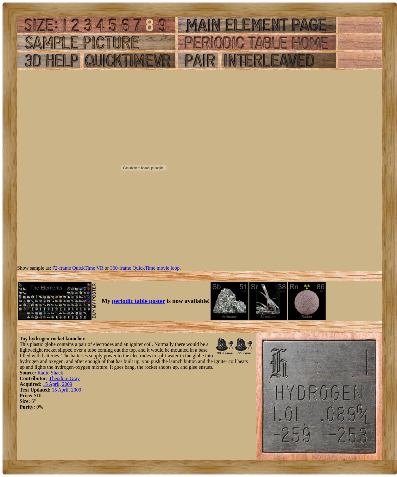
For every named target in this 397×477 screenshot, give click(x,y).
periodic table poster (138, 301)
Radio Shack (50, 372)
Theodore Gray (64, 378)
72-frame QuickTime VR (78, 268)
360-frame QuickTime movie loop (145, 268)
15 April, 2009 (57, 384)
